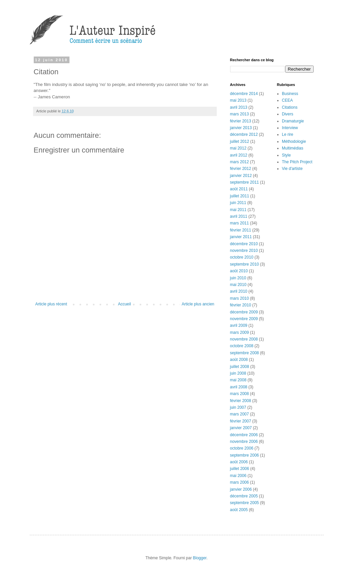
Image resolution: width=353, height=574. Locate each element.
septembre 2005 (244, 502)
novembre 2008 (244, 339)
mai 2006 (238, 475)
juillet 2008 (239, 366)
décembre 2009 (244, 312)
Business (290, 93)
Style (286, 155)
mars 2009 (239, 332)
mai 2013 (238, 100)
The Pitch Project (297, 162)
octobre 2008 (241, 346)
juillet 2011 (239, 196)
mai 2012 (238, 148)
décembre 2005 (244, 496)
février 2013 (240, 121)
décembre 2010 (244, 244)
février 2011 (240, 230)
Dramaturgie (293, 121)
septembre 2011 (244, 182)
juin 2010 (238, 278)
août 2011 (239, 189)
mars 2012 (239, 162)
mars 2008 (239, 393)
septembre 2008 (244, 353)
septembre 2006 (244, 455)
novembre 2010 (244, 250)
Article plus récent (51, 304)
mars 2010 (239, 298)
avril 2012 (238, 155)
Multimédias (292, 148)
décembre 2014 (244, 93)
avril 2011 (238, 216)
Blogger (200, 558)
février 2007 (240, 421)
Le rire (287, 134)
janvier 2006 (241, 489)
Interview (290, 127)
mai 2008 (238, 380)
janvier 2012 (241, 175)
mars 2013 (239, 114)
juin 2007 (238, 407)
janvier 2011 (241, 236)
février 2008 (240, 400)
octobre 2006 (241, 448)
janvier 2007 (241, 427)
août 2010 (239, 271)
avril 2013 (238, 107)
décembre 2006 (244, 435)
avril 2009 (238, 325)
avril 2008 (238, 387)
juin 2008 (238, 373)
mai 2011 (238, 209)
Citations (290, 107)
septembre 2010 (244, 264)
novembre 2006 (244, 441)
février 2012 (240, 168)
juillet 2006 (239, 468)
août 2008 (239, 359)
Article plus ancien (198, 304)
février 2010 (240, 305)
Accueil (124, 304)
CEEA (287, 100)
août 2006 (239, 462)
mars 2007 (239, 414)
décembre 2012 (244, 134)
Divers (287, 114)
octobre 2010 (241, 257)
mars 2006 (239, 482)
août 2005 (239, 509)
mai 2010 (238, 284)
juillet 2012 (239, 141)
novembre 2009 (244, 318)
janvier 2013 (241, 127)
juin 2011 (238, 202)
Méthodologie (294, 141)
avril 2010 (238, 291)
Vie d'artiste (292, 168)
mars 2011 (239, 223)
